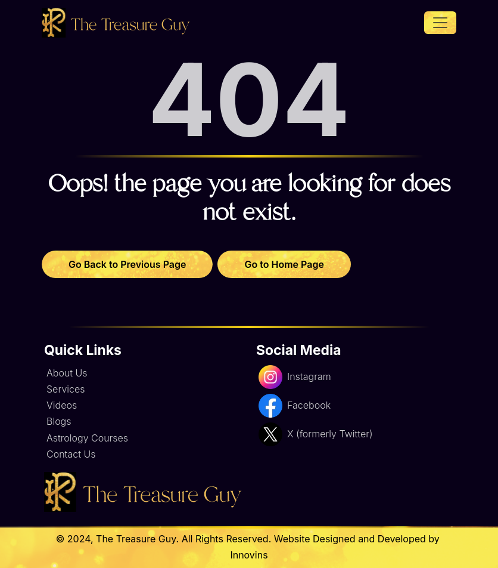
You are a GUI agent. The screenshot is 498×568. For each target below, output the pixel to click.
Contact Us (70, 454)
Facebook (295, 406)
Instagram (295, 377)
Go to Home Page (283, 264)
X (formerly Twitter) (315, 434)
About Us (67, 373)
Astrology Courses (87, 438)
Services (65, 389)
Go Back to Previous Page (127, 264)
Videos (61, 405)
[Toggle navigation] (440, 22)
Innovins (248, 555)
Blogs (58, 421)
